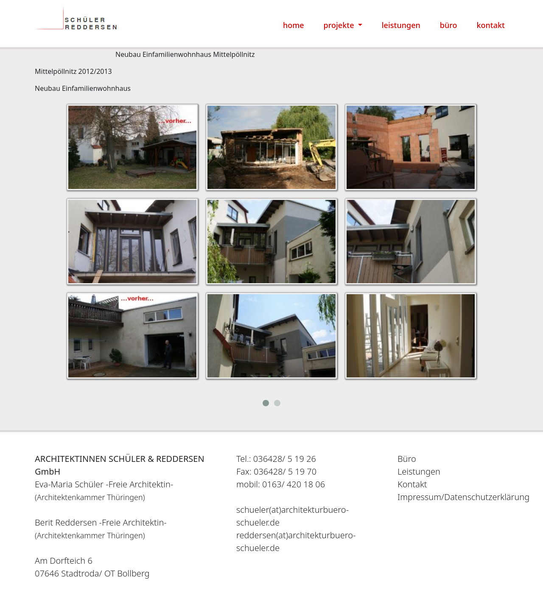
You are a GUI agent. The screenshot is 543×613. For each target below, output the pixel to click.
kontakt (491, 25)
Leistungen (418, 471)
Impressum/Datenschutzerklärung (463, 497)
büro (448, 25)
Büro (406, 458)
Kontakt (412, 484)
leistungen (401, 25)
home (293, 25)
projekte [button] (340, 25)
